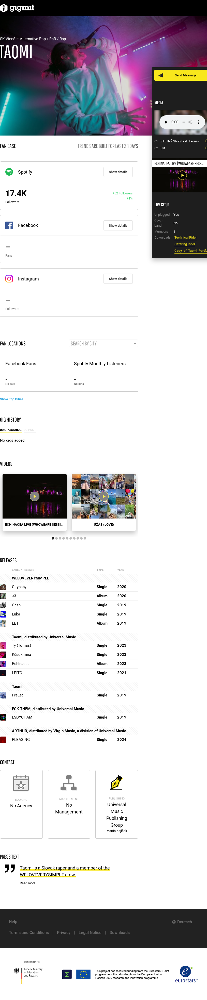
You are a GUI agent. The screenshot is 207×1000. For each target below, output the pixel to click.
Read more (27, 883)
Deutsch (184, 922)
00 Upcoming (11, 430)
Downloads (120, 932)
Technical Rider (185, 237)
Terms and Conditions (29, 932)
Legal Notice (90, 932)
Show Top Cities (11, 399)
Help (13, 921)
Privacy (63, 932)
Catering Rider (184, 244)
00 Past (30, 430)
